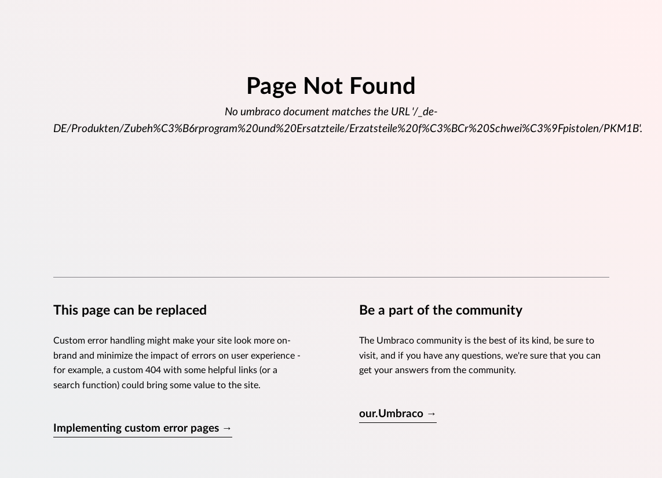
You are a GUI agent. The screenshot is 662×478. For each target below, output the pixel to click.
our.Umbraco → (398, 413)
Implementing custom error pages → (143, 428)
